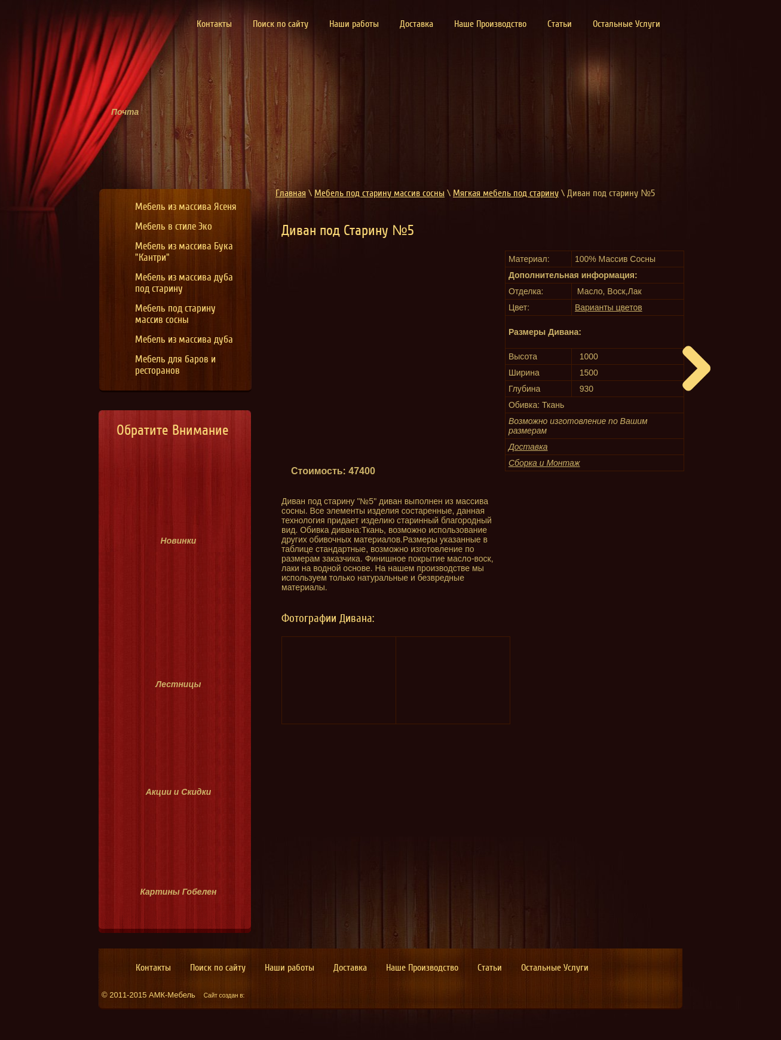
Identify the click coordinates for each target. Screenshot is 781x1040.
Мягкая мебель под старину (506, 193)
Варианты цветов (608, 307)
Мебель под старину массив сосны (379, 193)
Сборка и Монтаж (544, 463)
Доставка (528, 447)
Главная (290, 193)
